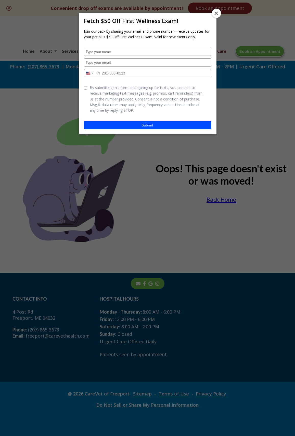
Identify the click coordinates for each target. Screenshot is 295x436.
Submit (147, 125)
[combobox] (92, 73)
